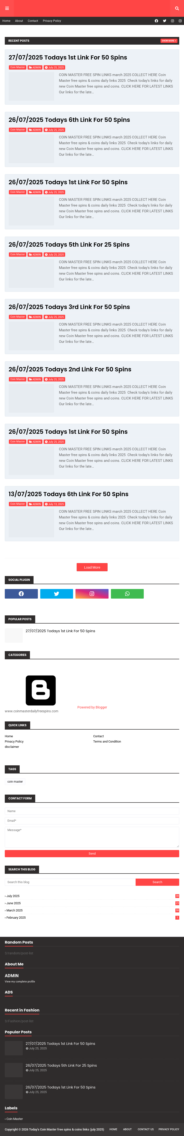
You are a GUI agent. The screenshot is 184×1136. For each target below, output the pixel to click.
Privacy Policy (52, 21)
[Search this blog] (70, 882)
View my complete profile (20, 981)
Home (6, 21)
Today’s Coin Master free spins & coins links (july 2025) (66, 1129)
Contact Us (146, 1129)
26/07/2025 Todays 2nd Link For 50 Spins (70, 369)
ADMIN (37, 67)
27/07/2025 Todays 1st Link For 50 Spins (68, 57)
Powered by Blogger (56, 707)
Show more (168, 41)
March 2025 (92, 910)
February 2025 (92, 917)
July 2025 (92, 896)
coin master (17, 67)
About (19, 21)
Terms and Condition (107, 741)
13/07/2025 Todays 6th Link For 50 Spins (68, 494)
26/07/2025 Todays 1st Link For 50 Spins (68, 182)
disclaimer (12, 747)
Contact (33, 21)
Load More (92, 567)
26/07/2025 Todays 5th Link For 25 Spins (69, 244)
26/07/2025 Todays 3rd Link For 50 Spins (69, 307)
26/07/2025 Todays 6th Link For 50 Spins (69, 120)
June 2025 (92, 903)
